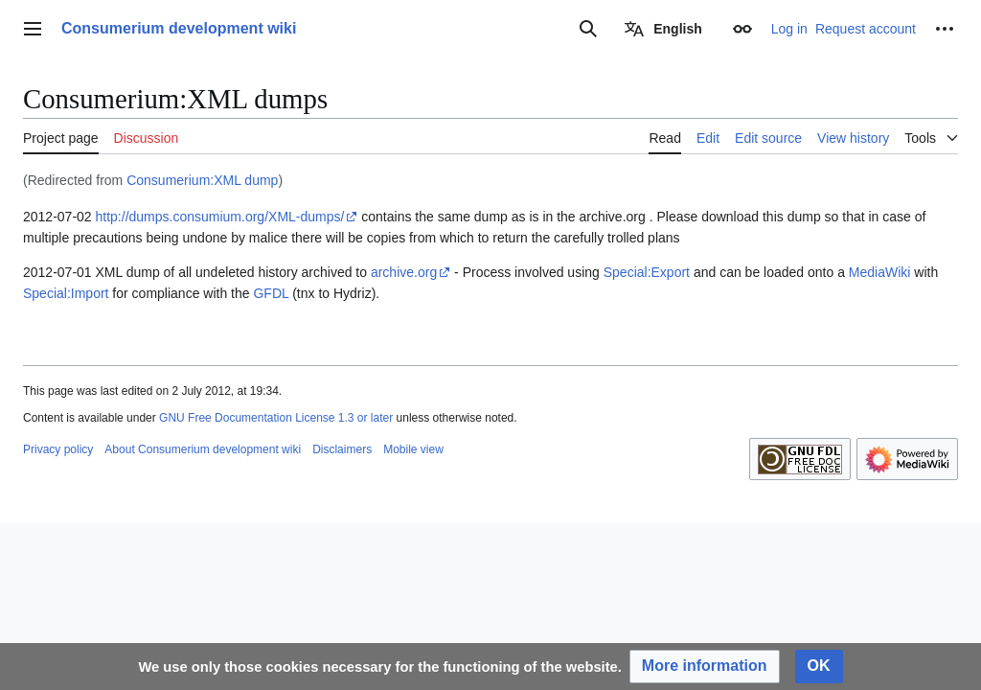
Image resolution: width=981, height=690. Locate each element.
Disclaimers (342, 449)
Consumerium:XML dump (202, 180)
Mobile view (413, 449)
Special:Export (647, 272)
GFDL (270, 293)
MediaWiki (880, 272)
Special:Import (65, 293)
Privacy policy (58, 449)
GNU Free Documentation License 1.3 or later (276, 418)
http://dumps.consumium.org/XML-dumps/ (220, 216)
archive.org (404, 272)
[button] (704, 666)
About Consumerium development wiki (202, 449)
